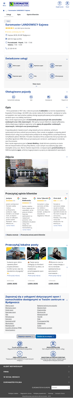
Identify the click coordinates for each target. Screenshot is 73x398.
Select (7, 21)
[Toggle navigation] (4, 4)
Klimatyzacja (56, 76)
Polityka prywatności (39, 394)
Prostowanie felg (43, 322)
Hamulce (8, 319)
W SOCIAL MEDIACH (37, 377)
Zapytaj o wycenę (24, 337)
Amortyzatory (10, 331)
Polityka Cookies (13, 394)
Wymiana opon (35, 66)
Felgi (38, 319)
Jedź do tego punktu (15, 39)
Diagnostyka (41, 311)
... (6, 11)
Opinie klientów (33, 15)
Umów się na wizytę (45, 337)
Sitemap (50, 394)
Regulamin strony (26, 394)
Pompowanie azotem (44, 328)
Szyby (39, 326)
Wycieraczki (41, 313)
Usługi (8, 15)
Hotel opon (55, 66)
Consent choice (60, 394)
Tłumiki (39, 317)
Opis (19, 15)
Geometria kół (10, 322)
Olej (32, 76)
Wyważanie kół (42, 315)
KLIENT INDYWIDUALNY (37, 367)
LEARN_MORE (12, 284)
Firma (37, 372)
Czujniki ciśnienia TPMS (13, 328)
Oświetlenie (41, 324)
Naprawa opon (14, 76)
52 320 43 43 (12, 49)
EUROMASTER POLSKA (37, 382)
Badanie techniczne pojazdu (47, 306)
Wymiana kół (9, 326)
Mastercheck (41, 308)
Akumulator (9, 324)
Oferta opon (13, 66)
